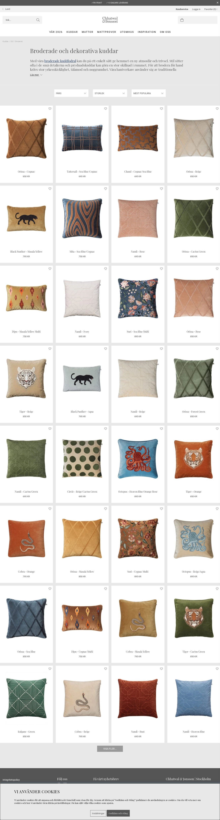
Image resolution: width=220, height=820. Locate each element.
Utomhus (127, 32)
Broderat (19, 41)
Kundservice (182, 9)
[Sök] (22, 20)
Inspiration (147, 32)
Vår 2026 (56, 32)
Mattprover (106, 32)
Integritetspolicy (11, 779)
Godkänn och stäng (118, 813)
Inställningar (98, 813)
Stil (11, 41)
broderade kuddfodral (60, 61)
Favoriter (210, 9)
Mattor (87, 32)
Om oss (165, 32)
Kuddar (72, 32)
